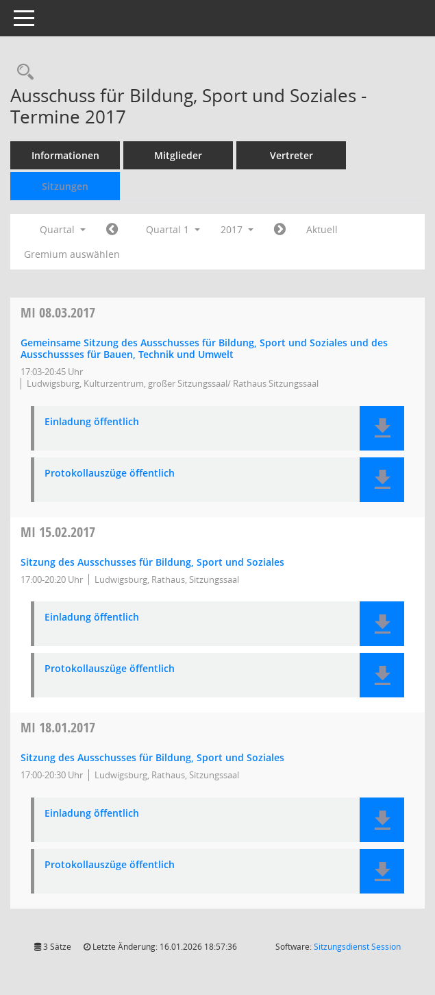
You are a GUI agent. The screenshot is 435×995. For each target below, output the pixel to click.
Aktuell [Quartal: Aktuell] (322, 229)
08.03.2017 (58, 312)
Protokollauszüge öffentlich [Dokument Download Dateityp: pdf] (110, 473)
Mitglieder (178, 155)
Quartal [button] (63, 229)
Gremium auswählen (72, 254)
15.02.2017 (58, 532)
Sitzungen (65, 186)
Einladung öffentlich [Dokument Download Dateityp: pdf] (92, 422)
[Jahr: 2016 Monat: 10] (112, 229)
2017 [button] (237, 229)
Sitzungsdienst (357, 946)
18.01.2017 (58, 727)
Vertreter (291, 155)
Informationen (65, 155)
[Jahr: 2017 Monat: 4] (280, 229)
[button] (382, 428)
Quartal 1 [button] (173, 229)
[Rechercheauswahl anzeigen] (22, 72)
